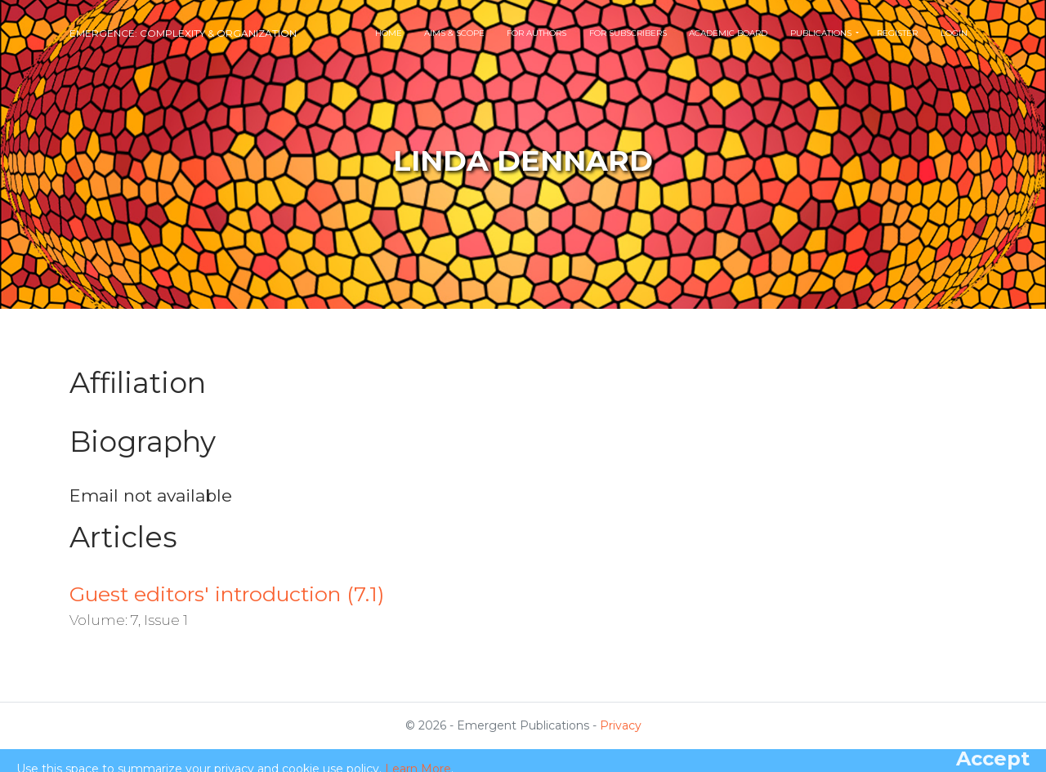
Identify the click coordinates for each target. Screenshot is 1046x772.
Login (954, 33)
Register (897, 33)
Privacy (620, 725)
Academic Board (728, 33)
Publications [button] (822, 33)
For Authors (536, 33)
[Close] (993, 759)
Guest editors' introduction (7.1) (226, 594)
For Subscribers (628, 33)
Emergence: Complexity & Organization (183, 33)
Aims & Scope (454, 33)
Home (388, 33)
